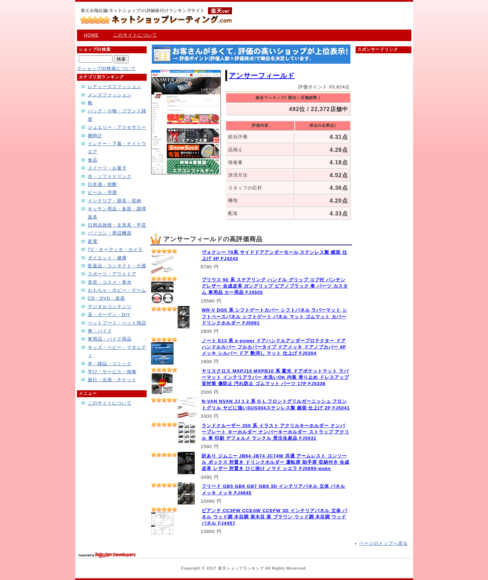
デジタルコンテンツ (110, 306)
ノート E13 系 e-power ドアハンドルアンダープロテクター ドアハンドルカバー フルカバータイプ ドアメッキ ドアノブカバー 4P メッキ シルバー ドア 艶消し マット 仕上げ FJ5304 (274, 347)
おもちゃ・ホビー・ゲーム (117, 290)
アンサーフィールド (262, 75)
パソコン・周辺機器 (110, 233)
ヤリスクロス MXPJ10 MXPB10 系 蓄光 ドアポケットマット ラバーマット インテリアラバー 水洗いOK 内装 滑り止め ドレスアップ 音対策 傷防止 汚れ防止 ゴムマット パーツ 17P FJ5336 (275, 377)
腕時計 (95, 135)
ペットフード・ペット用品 (117, 323)
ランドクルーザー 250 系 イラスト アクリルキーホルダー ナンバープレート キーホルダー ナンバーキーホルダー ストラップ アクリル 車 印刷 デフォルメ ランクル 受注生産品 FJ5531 (275, 432)
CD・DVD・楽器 (106, 298)
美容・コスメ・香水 (110, 282)
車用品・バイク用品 (110, 339)
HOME (91, 35)
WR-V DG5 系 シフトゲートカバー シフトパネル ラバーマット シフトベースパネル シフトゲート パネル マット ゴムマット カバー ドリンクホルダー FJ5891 (274, 316)
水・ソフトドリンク (110, 176)
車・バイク (100, 331)
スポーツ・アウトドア (112, 273)
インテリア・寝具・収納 (114, 200)
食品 (93, 160)
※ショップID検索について (106, 68)
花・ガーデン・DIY (109, 314)
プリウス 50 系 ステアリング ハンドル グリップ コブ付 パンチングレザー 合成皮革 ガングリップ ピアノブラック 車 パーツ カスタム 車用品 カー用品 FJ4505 (275, 286)
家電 (93, 241)
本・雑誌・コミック (110, 363)
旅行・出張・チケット (112, 379)
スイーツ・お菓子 (107, 168)
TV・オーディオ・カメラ (115, 249)
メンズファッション (110, 94)
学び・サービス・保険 (112, 371)
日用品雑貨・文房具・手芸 (117, 225)
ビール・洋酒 (102, 192)
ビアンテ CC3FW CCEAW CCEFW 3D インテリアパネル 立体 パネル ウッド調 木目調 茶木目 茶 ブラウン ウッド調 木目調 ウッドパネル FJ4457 (274, 517)
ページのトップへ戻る (383, 543)
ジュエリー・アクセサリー (117, 127)
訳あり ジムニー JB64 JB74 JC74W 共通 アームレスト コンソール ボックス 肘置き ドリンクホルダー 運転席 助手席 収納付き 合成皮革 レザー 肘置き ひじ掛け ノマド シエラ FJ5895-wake (275, 462)
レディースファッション (114, 86)
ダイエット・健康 (107, 257)
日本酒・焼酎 (102, 184)
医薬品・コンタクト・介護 (117, 265)
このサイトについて (135, 35)
